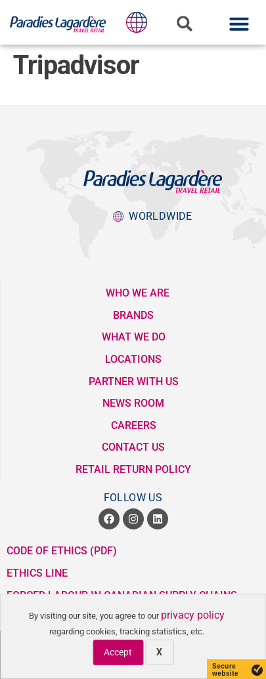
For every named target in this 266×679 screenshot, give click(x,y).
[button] (185, 24)
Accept (118, 652)
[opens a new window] (109, 518)
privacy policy (193, 615)
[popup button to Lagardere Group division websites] (136, 22)
